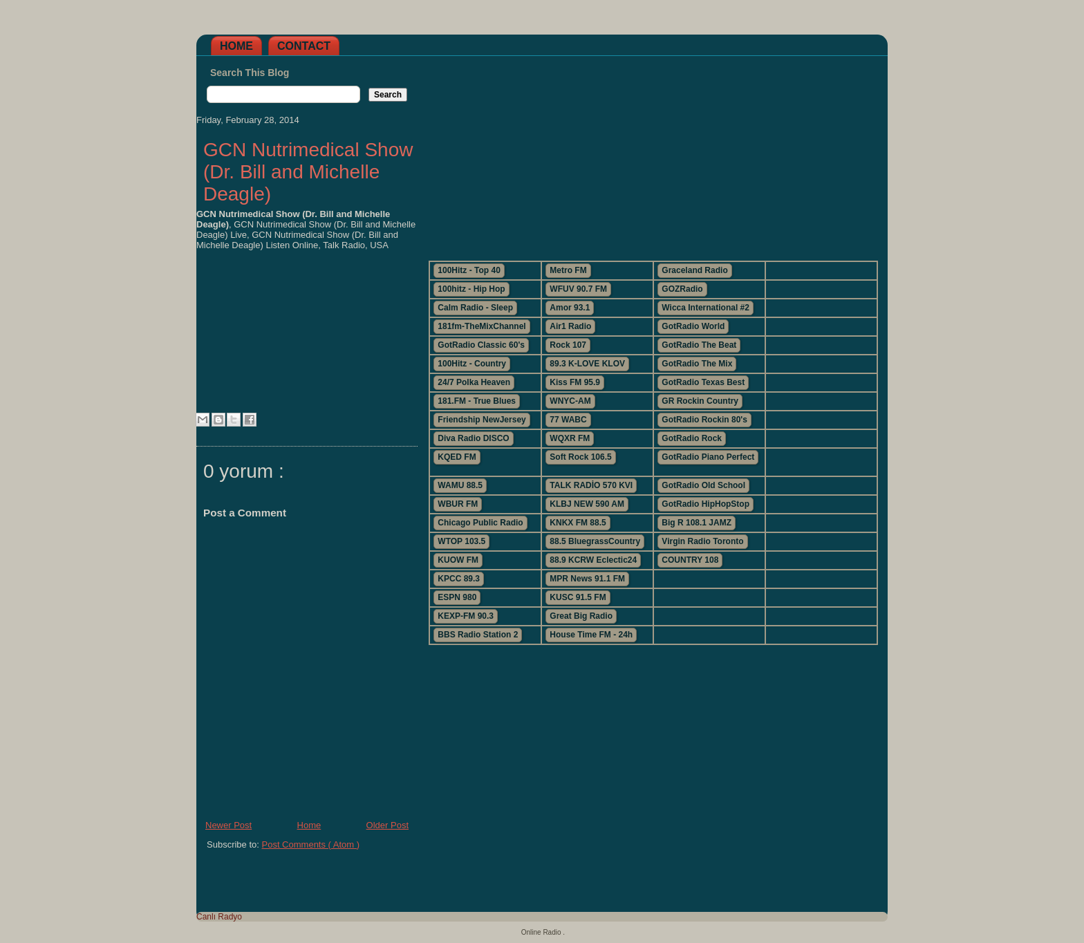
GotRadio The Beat (699, 345)
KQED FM (457, 457)
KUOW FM (458, 560)
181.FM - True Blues (477, 401)
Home (236, 46)
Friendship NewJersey (481, 419)
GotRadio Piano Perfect (708, 457)
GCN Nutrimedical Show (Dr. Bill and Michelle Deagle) (308, 172)
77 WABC (568, 419)
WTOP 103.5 (461, 541)
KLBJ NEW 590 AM (587, 504)
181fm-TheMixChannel (481, 326)
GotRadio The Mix (697, 363)
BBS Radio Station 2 (478, 634)
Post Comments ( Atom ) (311, 844)
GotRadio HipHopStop (705, 504)
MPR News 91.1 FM (587, 578)
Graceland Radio (694, 270)
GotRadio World (693, 326)
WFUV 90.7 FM (578, 289)
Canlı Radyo (219, 917)
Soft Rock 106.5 (580, 457)
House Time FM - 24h (591, 634)
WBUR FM (458, 504)
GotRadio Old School (703, 485)
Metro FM (568, 270)
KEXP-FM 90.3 (466, 616)
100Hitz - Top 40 (469, 270)
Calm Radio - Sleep (475, 307)
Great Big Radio (581, 616)
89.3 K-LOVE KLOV (587, 363)
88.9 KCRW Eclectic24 (593, 560)
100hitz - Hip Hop (471, 289)
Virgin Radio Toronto (702, 541)
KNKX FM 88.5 (578, 522)
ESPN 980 (457, 597)
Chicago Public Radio (480, 522)
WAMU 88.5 (460, 485)
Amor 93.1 (570, 307)
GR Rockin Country (700, 401)
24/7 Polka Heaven (474, 382)
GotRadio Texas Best (703, 382)
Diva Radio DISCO (473, 438)
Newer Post (228, 825)
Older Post (387, 825)
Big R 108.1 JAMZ (696, 522)
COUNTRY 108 (690, 560)
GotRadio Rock (692, 438)
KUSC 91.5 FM (578, 597)
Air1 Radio (570, 326)
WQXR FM (570, 438)
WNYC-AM (570, 401)
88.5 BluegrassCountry (595, 541)
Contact (303, 46)
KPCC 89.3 (459, 578)
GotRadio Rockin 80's (704, 419)
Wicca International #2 (705, 307)
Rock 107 (568, 345)
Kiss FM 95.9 (575, 382)
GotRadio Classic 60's (481, 345)
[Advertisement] (653, 153)
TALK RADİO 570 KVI (591, 485)
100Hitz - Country (472, 363)
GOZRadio (682, 289)
